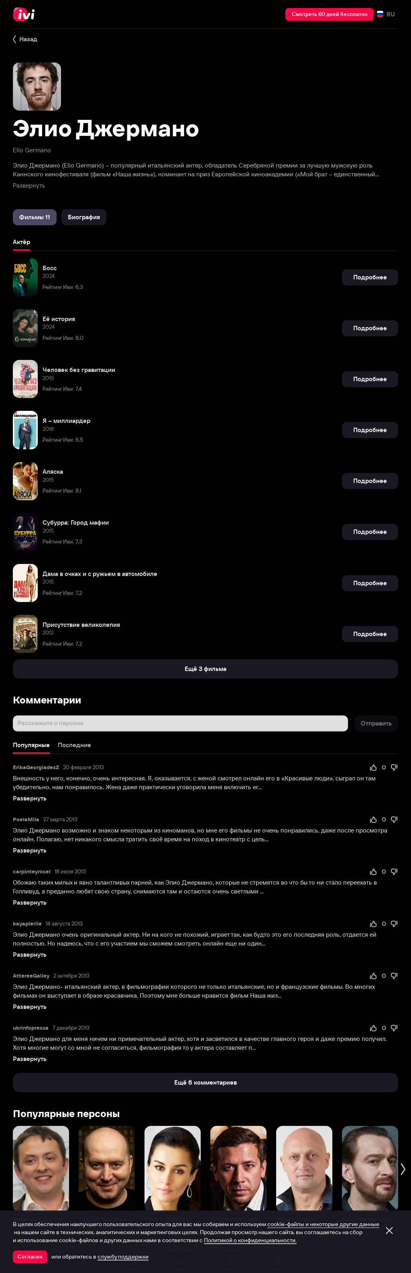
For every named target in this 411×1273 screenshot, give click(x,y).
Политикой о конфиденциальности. (250, 1240)
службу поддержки (123, 1256)
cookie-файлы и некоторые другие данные (323, 1224)
